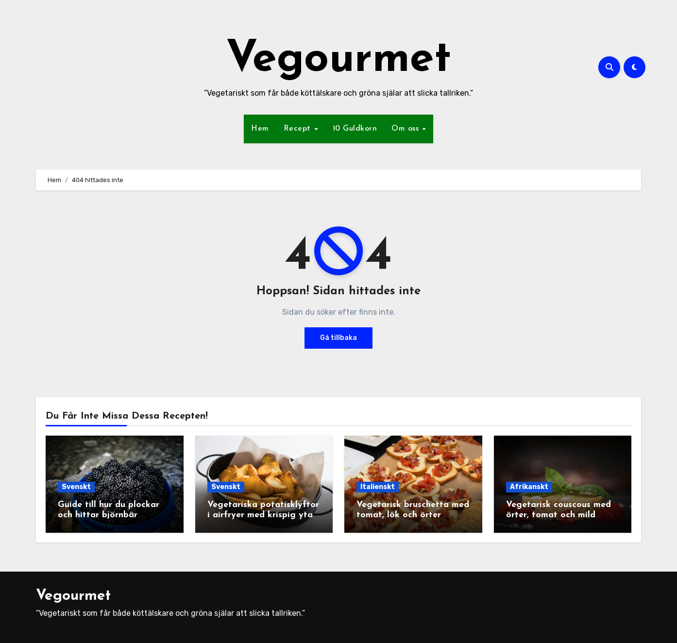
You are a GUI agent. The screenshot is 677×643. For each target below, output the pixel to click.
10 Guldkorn (355, 129)
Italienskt (377, 487)
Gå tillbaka (338, 338)
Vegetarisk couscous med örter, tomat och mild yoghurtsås (558, 515)
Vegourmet (338, 60)
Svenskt (76, 487)
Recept (299, 129)
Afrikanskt (529, 487)
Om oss (406, 129)
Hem (260, 129)
